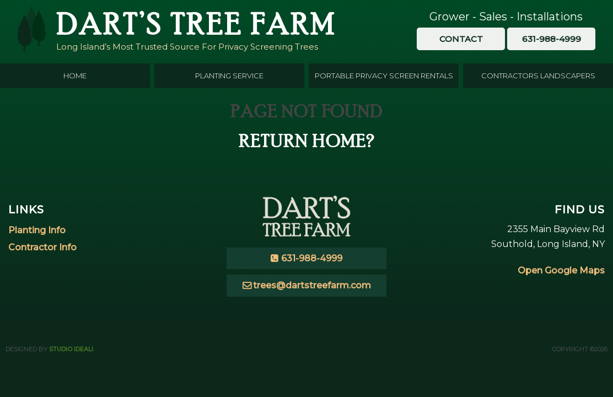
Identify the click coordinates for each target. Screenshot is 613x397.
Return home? (307, 141)
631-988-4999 (311, 258)
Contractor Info (42, 247)
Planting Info (37, 230)
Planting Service (229, 75)
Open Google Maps (561, 270)
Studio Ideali (71, 349)
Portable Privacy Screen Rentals (384, 75)
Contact (461, 39)
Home (75, 75)
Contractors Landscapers (538, 75)
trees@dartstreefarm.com (312, 285)
